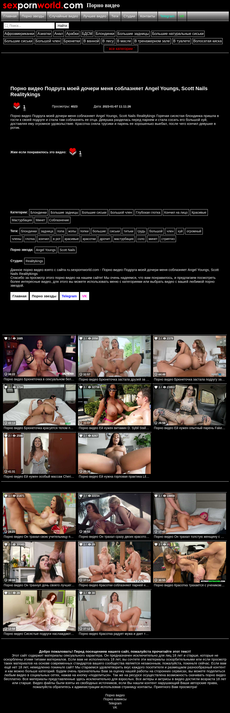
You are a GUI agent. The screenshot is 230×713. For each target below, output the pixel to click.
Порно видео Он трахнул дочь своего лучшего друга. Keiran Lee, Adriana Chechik (40, 585)
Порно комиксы (115, 699)
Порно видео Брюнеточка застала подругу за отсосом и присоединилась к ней (190, 379)
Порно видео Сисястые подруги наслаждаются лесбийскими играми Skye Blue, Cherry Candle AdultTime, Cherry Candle (40, 634)
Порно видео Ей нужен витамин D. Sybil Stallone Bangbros (115, 428)
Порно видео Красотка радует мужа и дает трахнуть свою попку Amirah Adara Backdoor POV (115, 634)
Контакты (147, 16)
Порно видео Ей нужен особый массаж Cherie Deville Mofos (40, 476)
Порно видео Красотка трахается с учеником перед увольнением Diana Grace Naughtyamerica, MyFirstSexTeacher (190, 585)
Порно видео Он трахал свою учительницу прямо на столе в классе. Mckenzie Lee (40, 536)
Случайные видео (63, 16)
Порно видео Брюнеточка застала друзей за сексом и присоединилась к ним (115, 379)
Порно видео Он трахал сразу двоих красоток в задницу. (115, 536)
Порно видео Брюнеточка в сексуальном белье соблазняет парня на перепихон (40, 379)
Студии (129, 16)
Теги (114, 16)
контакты (144, 687)
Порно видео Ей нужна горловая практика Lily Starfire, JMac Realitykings (115, 476)
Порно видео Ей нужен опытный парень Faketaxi (190, 428)
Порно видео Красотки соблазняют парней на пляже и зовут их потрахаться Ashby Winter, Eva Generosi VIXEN (115, 585)
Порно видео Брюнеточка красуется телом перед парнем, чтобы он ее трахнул (40, 428)
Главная (10, 16)
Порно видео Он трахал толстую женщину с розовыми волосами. (190, 536)
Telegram (167, 16)
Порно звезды (33, 16)
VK (182, 16)
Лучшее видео (94, 16)
